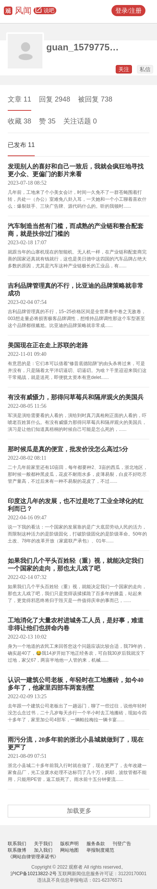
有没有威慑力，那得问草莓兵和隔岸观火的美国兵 (75, 397)
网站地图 (69, 850)
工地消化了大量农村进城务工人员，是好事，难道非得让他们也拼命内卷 (75, 624)
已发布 (21, 145)
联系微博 (17, 850)
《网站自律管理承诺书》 (33, 856)
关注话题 (80, 121)
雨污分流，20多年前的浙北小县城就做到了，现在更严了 (75, 743)
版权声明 (69, 843)
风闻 (23, 10)
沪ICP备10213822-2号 (33, 873)
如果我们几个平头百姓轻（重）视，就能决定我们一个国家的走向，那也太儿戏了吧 (75, 564)
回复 (54, 99)
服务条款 (95, 843)
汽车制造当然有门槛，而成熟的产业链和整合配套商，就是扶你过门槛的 (75, 230)
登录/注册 (128, 10)
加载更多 (79, 810)
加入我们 (43, 850)
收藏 (19, 121)
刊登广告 (122, 843)
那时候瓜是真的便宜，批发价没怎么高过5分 (68, 449)
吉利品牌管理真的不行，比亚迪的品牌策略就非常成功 (75, 289)
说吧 (44, 11)
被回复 (95, 99)
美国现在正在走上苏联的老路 (48, 345)
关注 (123, 69)
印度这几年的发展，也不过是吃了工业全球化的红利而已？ (75, 505)
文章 (19, 99)
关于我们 (43, 843)
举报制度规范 (100, 850)
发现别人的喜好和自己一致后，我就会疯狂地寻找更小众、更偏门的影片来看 (75, 170)
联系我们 (17, 843)
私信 (145, 69)
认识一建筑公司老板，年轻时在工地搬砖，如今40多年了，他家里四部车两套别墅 (75, 684)
